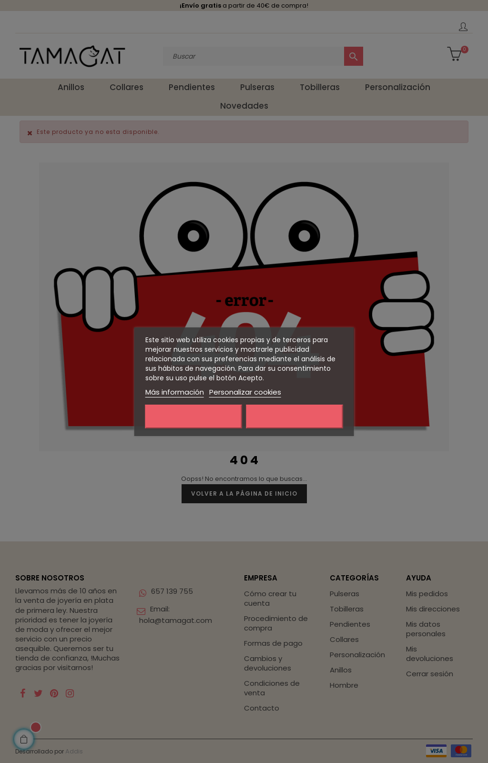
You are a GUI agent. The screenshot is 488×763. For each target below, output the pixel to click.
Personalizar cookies (245, 392)
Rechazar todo (194, 416)
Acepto (294, 416)
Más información (174, 392)
